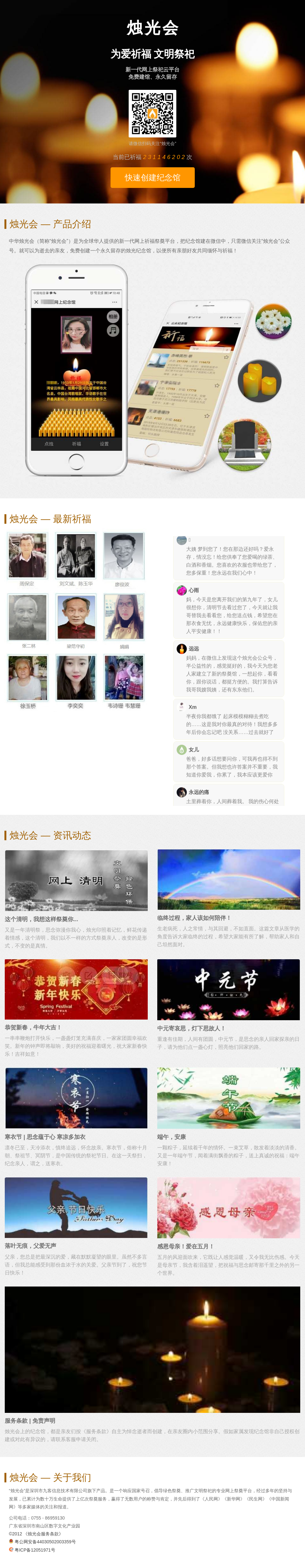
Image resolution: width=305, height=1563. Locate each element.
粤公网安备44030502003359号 (42, 1541)
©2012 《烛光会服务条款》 (36, 1533)
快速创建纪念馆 (152, 177)
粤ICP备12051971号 (32, 1550)
